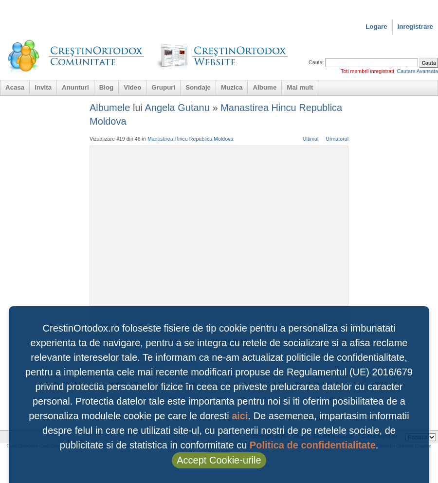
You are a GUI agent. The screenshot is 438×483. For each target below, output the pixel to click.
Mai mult (300, 87)
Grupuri (163, 87)
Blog (106, 87)
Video (132, 87)
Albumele (110, 107)
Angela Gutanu (177, 107)
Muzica (231, 87)
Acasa (14, 87)
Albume (264, 87)
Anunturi (75, 87)
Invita (43, 87)
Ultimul (311, 139)
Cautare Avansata (417, 71)
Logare (376, 26)
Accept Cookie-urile (219, 460)
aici (240, 415)
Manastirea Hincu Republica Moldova (190, 139)
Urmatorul (337, 139)
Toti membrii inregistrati (367, 71)
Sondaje (198, 87)
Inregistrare (415, 26)
